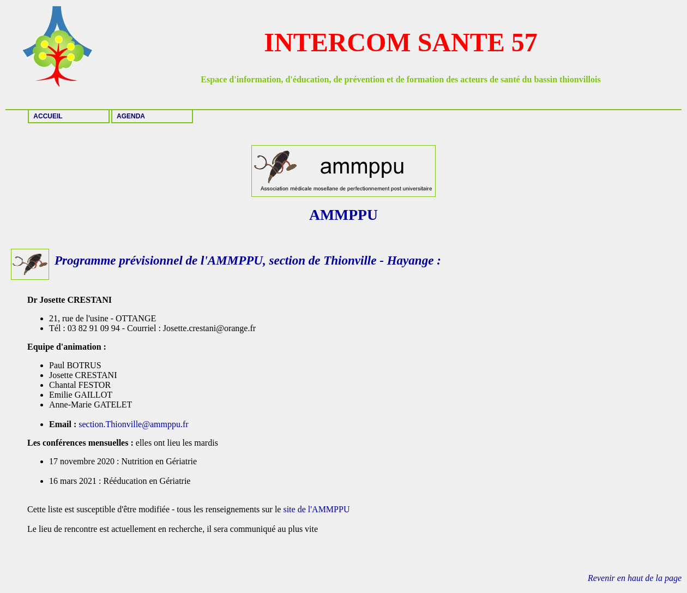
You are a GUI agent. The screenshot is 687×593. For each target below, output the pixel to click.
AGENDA (131, 116)
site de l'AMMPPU (316, 509)
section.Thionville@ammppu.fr (134, 424)
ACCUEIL (47, 116)
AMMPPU (235, 260)
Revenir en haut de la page (635, 578)
